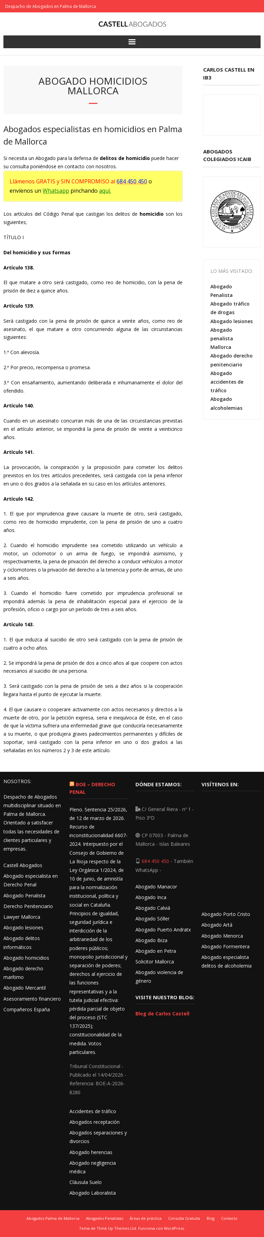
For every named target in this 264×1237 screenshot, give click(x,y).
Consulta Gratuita (184, 1218)
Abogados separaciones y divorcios (98, 1136)
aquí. (105, 190)
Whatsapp (56, 190)
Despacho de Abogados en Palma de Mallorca (50, 6)
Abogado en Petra (155, 951)
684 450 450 (155, 861)
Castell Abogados (22, 865)
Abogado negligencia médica (92, 1167)
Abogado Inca (150, 897)
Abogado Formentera (225, 946)
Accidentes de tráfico (92, 1111)
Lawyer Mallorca (21, 917)
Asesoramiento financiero (32, 998)
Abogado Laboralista (92, 1193)
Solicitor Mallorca (154, 961)
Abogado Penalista (221, 290)
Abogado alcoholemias (226, 403)
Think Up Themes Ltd (116, 1228)
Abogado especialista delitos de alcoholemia (226, 961)
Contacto (229, 1218)
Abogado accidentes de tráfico (226, 382)
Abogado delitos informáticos (21, 942)
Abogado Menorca (222, 935)
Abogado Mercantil (24, 987)
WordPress (174, 1228)
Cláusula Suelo (85, 1182)
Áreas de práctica (146, 1218)
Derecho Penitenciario (28, 906)
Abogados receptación (94, 1122)
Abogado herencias (90, 1152)
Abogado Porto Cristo (225, 914)
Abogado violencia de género (159, 976)
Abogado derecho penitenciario (231, 359)
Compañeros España (26, 1009)
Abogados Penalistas (104, 1218)
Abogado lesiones (231, 321)
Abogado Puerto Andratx (163, 929)
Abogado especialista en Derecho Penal (30, 880)
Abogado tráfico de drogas (230, 308)
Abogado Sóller (152, 918)
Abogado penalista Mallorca (221, 338)
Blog (210, 1218)
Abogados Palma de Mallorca (52, 1218)
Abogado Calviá (152, 908)
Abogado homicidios (26, 958)
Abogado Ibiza (151, 940)
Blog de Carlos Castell (162, 1013)
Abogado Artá (216, 924)
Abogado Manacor (156, 886)
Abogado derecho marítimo (23, 972)
